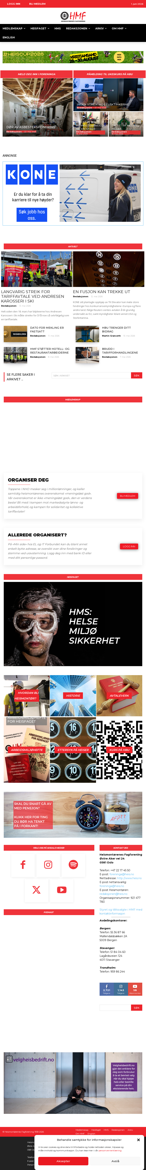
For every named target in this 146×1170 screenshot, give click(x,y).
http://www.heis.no (129, 878)
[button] (138, 1140)
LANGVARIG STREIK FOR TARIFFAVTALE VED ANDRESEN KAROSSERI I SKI (32, 296)
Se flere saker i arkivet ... (21, 377)
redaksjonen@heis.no (113, 893)
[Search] (136, 375)
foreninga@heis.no (122, 874)
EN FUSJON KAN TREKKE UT (101, 291)
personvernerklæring (110, 1150)
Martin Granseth (111, 335)
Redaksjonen (8, 306)
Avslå (115, 1161)
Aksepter (63, 1161)
